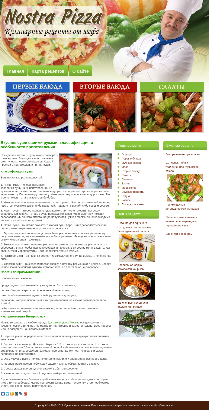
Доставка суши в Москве (64, 322)
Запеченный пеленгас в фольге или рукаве (133, 305)
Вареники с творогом (179, 233)
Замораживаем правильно (182, 154)
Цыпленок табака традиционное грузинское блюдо (182, 166)
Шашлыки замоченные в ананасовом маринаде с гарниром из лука (181, 221)
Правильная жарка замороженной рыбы (131, 267)
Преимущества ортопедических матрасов (182, 206)
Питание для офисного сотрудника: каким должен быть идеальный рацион (134, 227)
